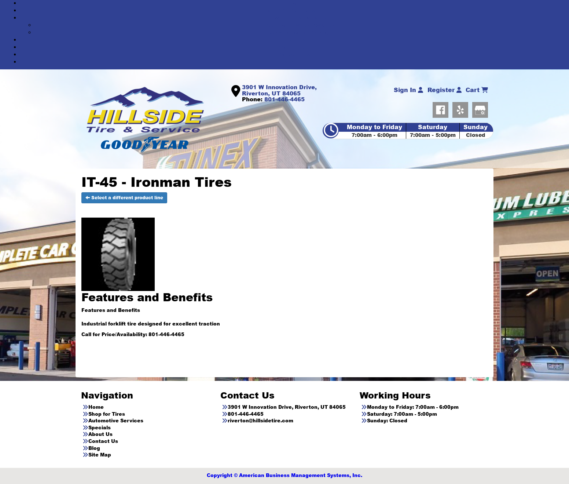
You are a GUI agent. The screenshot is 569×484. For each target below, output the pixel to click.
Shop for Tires (106, 414)
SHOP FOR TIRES (292, 10)
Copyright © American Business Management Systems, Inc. (284, 475)
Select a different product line (124, 197)
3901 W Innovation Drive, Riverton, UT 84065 (279, 90)
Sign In (408, 90)
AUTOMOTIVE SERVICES (292, 17)
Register (444, 90)
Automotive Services (115, 420)
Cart (477, 90)
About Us (100, 434)
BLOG (292, 61)
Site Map (99, 454)
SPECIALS (292, 39)
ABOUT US (292, 47)
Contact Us (103, 441)
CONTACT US (292, 54)
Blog (94, 448)
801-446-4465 (284, 99)
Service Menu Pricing (299, 32)
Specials (99, 427)
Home (96, 407)
